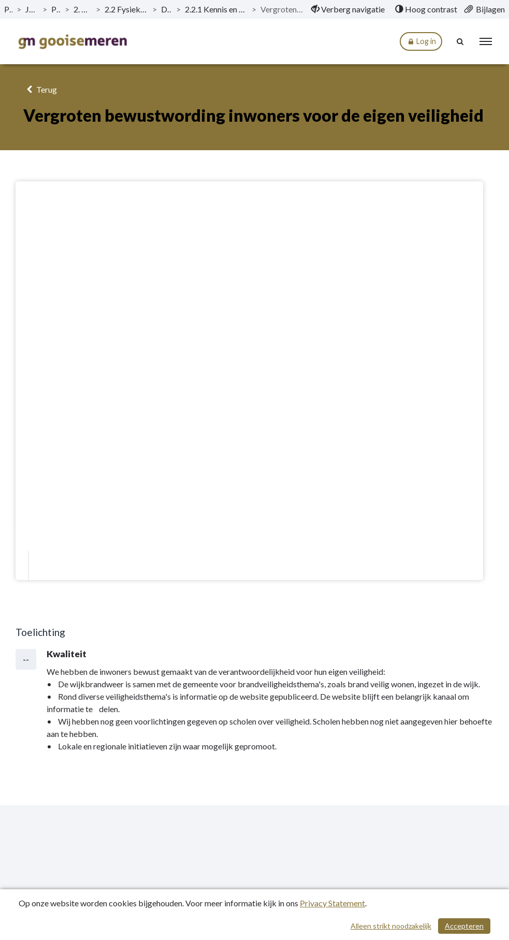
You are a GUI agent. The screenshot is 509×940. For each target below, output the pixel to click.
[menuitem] (348, 9)
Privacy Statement (332, 903)
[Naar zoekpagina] (460, 41)
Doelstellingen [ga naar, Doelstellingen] (166, 9)
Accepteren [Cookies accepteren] (464, 925)
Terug (40, 89)
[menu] (486, 41)
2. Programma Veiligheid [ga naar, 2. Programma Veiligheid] (82, 9)
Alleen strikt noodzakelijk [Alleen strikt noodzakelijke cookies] (391, 925)
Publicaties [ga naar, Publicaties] (8, 9)
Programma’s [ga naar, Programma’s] (56, 9)
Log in (421, 41)
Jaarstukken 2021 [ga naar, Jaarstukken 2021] (31, 9)
